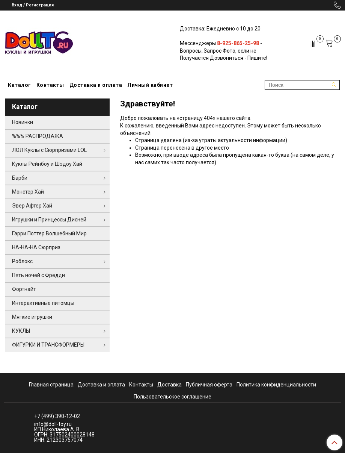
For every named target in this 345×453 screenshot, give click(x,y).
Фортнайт (24, 289)
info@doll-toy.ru (53, 424)
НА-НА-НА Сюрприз (36, 247)
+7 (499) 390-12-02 (57, 416)
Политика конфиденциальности (276, 385)
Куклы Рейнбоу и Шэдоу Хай (47, 164)
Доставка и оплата (95, 85)
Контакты (50, 85)
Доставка (169, 385)
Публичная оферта (209, 385)
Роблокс (22, 261)
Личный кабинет (150, 85)
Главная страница (51, 385)
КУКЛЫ (21, 331)
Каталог (19, 85)
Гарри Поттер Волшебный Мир (49, 233)
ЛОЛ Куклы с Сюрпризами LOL (49, 150)
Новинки (22, 122)
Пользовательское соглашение (172, 397)
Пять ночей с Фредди (38, 275)
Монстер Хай (28, 192)
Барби (19, 178)
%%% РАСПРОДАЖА (37, 136)
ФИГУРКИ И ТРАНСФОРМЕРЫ (48, 345)
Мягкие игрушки (32, 317)
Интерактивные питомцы (43, 303)
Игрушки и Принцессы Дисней (49, 220)
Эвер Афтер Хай (32, 206)
